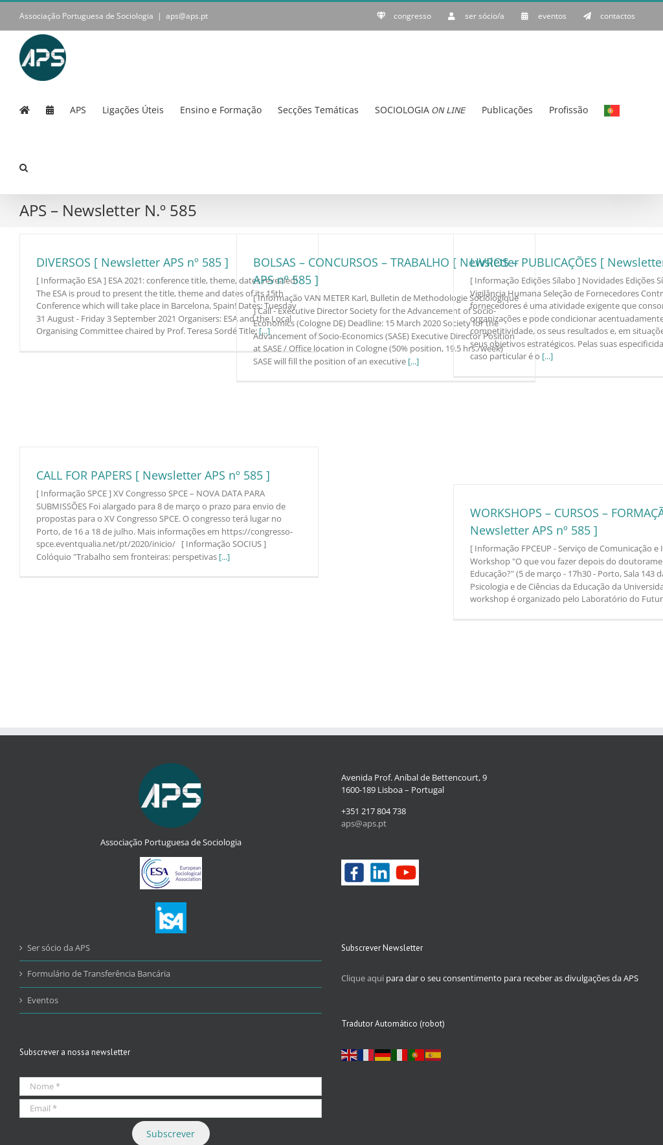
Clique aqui (362, 978)
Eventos (42, 1000)
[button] (23, 166)
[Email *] (170, 1108)
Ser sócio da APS (58, 947)
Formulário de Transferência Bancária (98, 973)
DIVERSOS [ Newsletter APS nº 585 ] (132, 262)
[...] (413, 361)
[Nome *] (170, 1086)
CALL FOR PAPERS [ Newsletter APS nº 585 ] (153, 475)
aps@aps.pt (187, 15)
